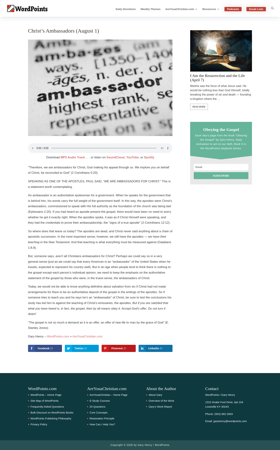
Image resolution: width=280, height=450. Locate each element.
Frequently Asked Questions (47, 406)
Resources (209, 9)
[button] (272, 11)
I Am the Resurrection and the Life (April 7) (217, 78)
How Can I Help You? (102, 424)
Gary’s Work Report (160, 406)
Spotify (149, 157)
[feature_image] (221, 50)
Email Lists (256, 9)
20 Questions (97, 406)
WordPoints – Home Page (46, 394)
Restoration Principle (102, 418)
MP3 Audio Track (73, 157)
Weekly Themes (151, 9)
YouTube (132, 157)
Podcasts (233, 9)
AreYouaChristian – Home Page (109, 394)
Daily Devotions (126, 9)
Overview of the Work (161, 400)
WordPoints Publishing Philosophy (51, 418)
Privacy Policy (39, 424)
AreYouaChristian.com (179, 9)
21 (6, 208)
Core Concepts (99, 412)
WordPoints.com (58, 336)
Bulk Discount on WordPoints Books (52, 412)
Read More (199, 107)
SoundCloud (115, 157)
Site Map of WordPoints (45, 400)
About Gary (155, 394)
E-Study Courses (100, 400)
